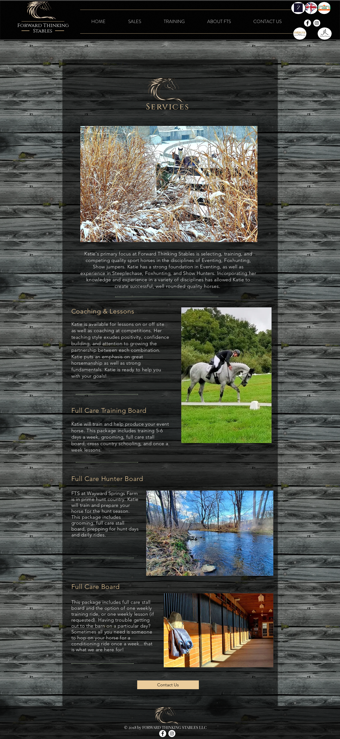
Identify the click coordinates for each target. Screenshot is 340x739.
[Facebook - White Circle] (307, 23)
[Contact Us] (168, 684)
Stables (42, 31)
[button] (135, 21)
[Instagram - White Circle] (316, 23)
